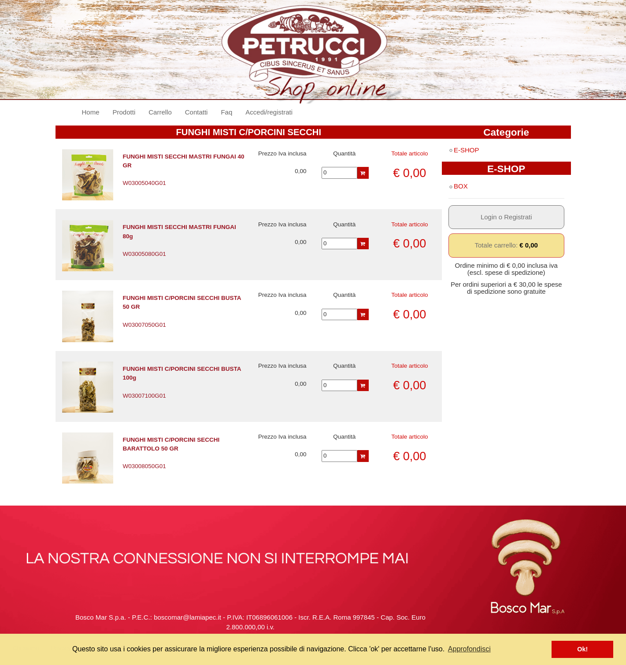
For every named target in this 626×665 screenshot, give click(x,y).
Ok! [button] (582, 649)
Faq (226, 112)
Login (489, 217)
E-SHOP (463, 150)
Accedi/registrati (269, 112)
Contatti (196, 112)
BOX (458, 186)
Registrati (518, 217)
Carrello (160, 112)
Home (94, 111)
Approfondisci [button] (469, 649)
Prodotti (124, 112)
